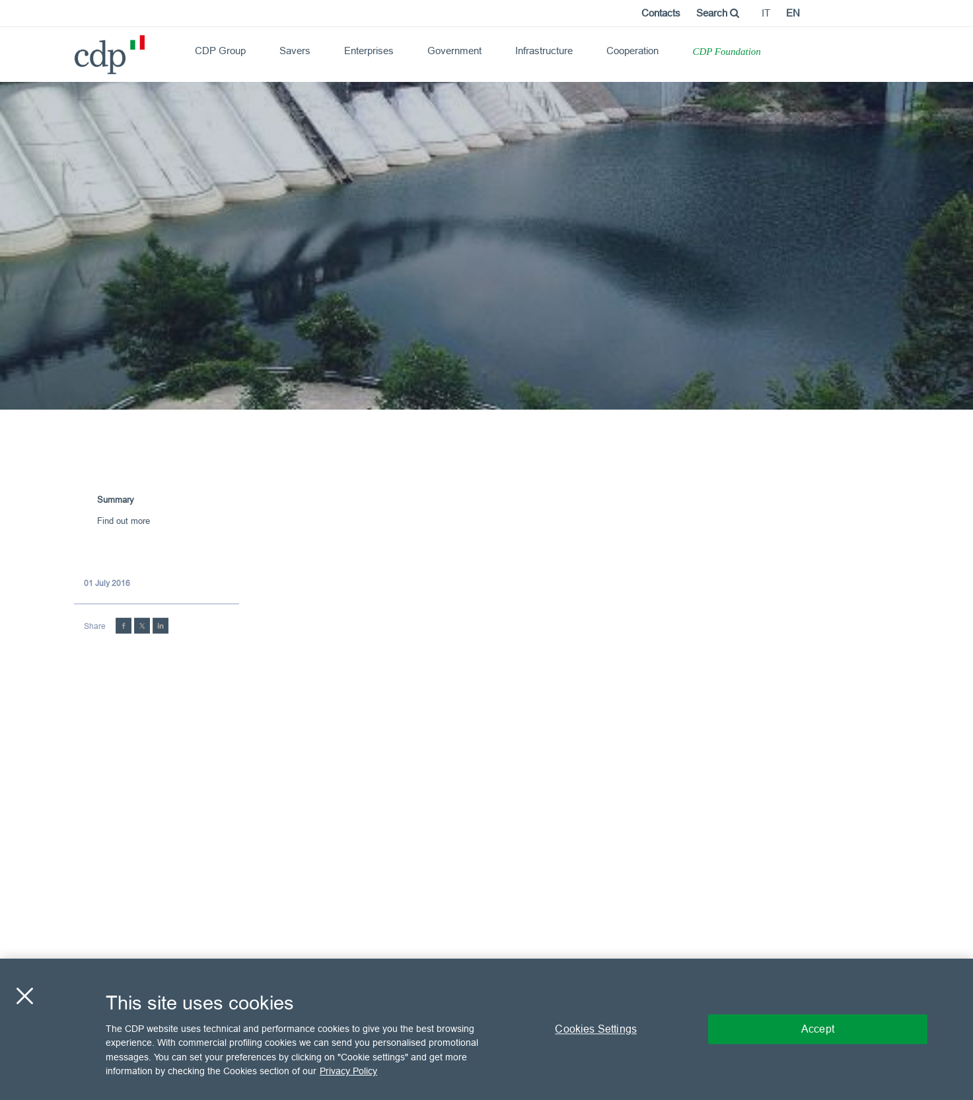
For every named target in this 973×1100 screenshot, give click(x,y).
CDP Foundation (726, 51)
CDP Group (220, 50)
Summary (115, 499)
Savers (294, 50)
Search (717, 12)
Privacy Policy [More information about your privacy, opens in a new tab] (348, 1071)
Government (454, 50)
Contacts (660, 12)
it (766, 12)
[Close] (24, 995)
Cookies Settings (596, 1029)
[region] (486, 1029)
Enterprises (369, 50)
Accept (817, 1029)
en (793, 12)
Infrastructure (544, 50)
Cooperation (632, 50)
